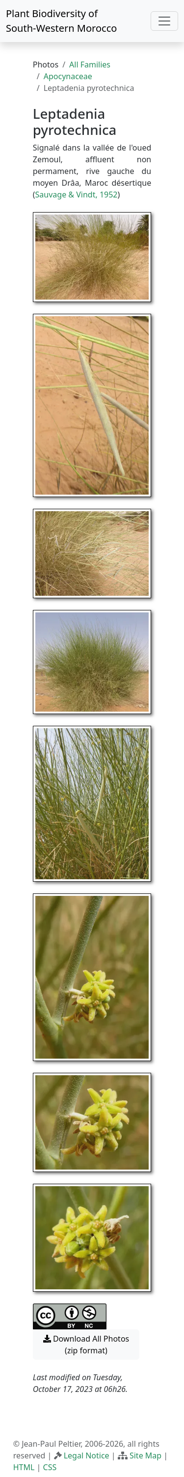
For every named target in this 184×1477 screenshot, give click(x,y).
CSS (50, 1467)
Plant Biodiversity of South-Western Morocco (61, 21)
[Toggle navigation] (164, 21)
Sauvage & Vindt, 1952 (76, 194)
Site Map (145, 1455)
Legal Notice (86, 1455)
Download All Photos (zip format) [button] (86, 1344)
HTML (24, 1467)
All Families (89, 64)
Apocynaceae (68, 76)
